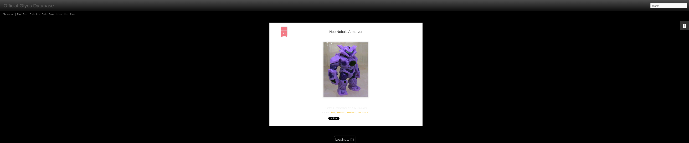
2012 (333, 88)
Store (72, 14)
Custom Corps (48, 14)
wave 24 (365, 88)
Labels (59, 14)
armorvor (341, 88)
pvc (359, 88)
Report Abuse (369, 141)
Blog (66, 14)
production (352, 88)
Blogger (359, 141)
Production (35, 14)
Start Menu (22, 14)
